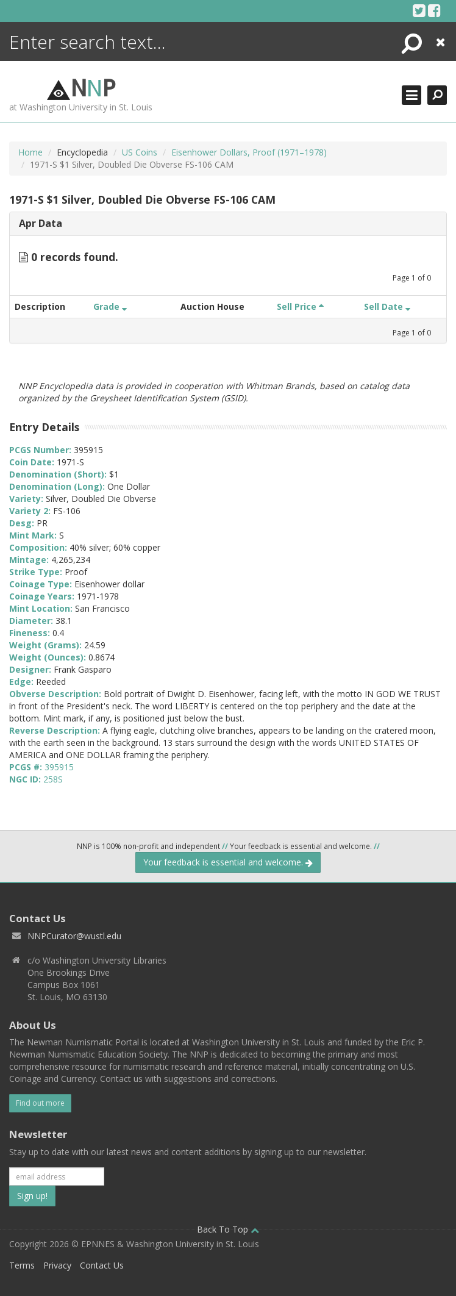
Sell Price (300, 306)
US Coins (139, 152)
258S (53, 779)
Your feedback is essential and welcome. (228, 862)
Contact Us (102, 1265)
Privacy (57, 1265)
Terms (22, 1265)
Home (30, 152)
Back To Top (228, 1229)
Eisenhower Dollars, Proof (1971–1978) (249, 152)
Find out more (40, 1103)
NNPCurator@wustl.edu (74, 936)
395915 (59, 767)
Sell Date (387, 306)
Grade (110, 306)
